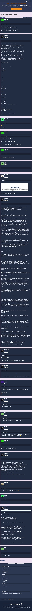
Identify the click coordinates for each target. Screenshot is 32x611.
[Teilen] (31, 17)
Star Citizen (4, 570)
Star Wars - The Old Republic (7, 569)
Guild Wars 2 (5, 572)
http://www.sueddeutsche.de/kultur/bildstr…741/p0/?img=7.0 (14, 210)
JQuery (4, 578)
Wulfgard (9, 113)
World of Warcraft (5, 571)
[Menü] (31, 1)
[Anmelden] (28, 1)
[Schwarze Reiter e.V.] (4, 1)
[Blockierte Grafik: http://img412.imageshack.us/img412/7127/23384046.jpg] (12, 360)
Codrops (4, 581)
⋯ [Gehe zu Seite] (3, 560)
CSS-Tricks (4, 576)
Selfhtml (4, 577)
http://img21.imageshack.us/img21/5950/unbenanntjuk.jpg (16, 477)
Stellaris (4, 568)
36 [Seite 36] (4, 560)
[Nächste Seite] (6, 17)
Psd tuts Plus (5, 580)
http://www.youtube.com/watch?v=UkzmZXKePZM (8, 448)
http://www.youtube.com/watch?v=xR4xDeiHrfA (8, 193)
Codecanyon (4, 579)
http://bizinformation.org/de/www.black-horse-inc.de (9, 490)
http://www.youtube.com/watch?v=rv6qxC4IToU (8, 30)
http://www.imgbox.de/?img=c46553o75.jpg (7, 157)
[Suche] (26, 1)
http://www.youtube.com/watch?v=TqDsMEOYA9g (8, 27)
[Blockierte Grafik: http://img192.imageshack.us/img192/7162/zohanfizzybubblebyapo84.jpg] (15, 376)
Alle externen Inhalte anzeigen (15, 187)
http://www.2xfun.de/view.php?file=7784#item (8, 141)
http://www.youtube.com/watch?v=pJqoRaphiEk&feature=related (11, 144)
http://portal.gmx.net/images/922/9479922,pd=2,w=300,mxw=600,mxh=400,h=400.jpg (14, 389)
